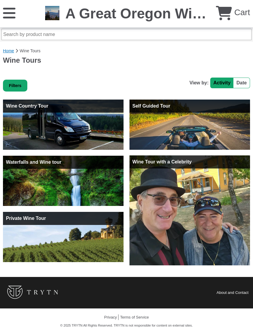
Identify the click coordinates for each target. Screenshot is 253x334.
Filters (15, 85)
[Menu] (9, 12)
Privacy (110, 317)
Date (241, 82)
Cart (233, 12)
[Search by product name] (126, 34)
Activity (222, 82)
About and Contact (232, 292)
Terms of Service (134, 317)
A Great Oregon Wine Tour (154, 13)
